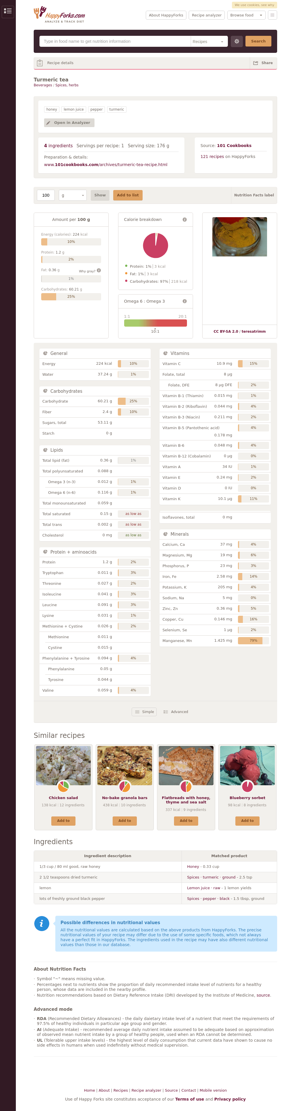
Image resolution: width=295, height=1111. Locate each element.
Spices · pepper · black (208, 898)
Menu (272, 15)
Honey (193, 866)
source (263, 995)
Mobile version (213, 1090)
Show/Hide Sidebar (8, 12)
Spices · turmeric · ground (211, 877)
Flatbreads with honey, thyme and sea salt (186, 800)
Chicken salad (63, 798)
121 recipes (212, 156)
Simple (148, 712)
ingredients (58, 145)
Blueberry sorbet (247, 798)
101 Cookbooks (234, 145)
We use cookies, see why (254, 5)
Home (89, 1090)
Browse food (242, 15)
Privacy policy (230, 1099)
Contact (188, 1090)
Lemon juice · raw (203, 888)
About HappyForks (166, 15)
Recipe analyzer (207, 15)
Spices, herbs (66, 85)
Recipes (121, 1090)
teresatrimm (254, 332)
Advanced (179, 712)
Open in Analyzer (72, 122)
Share (267, 63)
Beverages (43, 85)
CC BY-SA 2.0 (225, 332)
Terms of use (189, 1099)
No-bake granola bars (125, 798)
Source (171, 1090)
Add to (63, 821)
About (104, 1090)
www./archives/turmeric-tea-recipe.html (105, 164)
